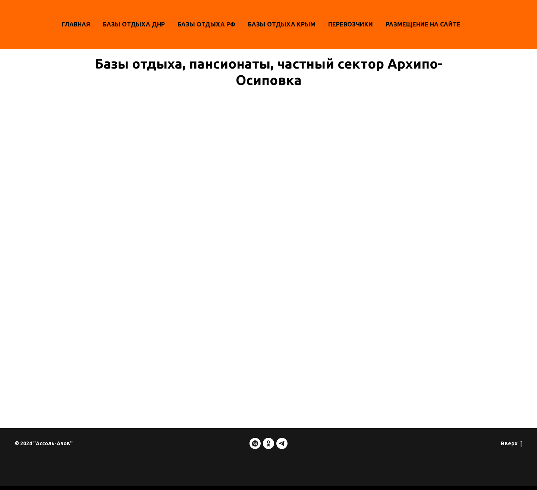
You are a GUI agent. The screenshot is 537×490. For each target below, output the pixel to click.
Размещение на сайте (423, 24)
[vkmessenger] (255, 443)
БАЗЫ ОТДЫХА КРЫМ (281, 24)
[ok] (268, 443)
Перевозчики (350, 24)
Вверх (511, 443)
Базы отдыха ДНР (134, 24)
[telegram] (282, 443)
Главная (76, 24)
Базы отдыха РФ (206, 24)
